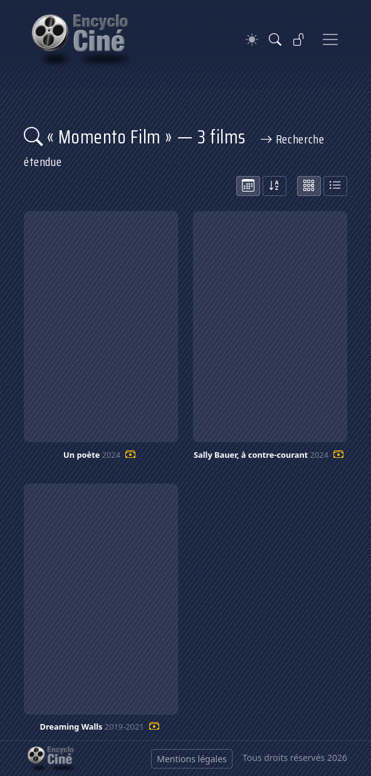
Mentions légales (192, 759)
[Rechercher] (275, 39)
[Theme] (252, 40)
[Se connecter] (299, 39)
